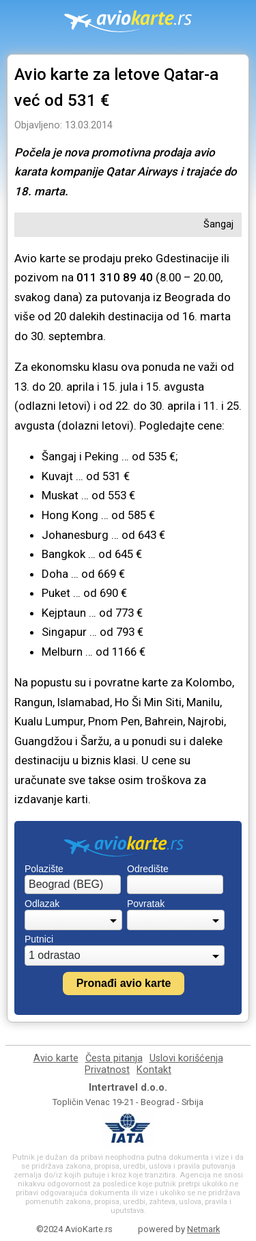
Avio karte (56, 1058)
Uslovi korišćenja (186, 1058)
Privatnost (107, 1070)
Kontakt (154, 1070)
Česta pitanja (114, 1058)
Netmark (203, 1229)
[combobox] (73, 884)
